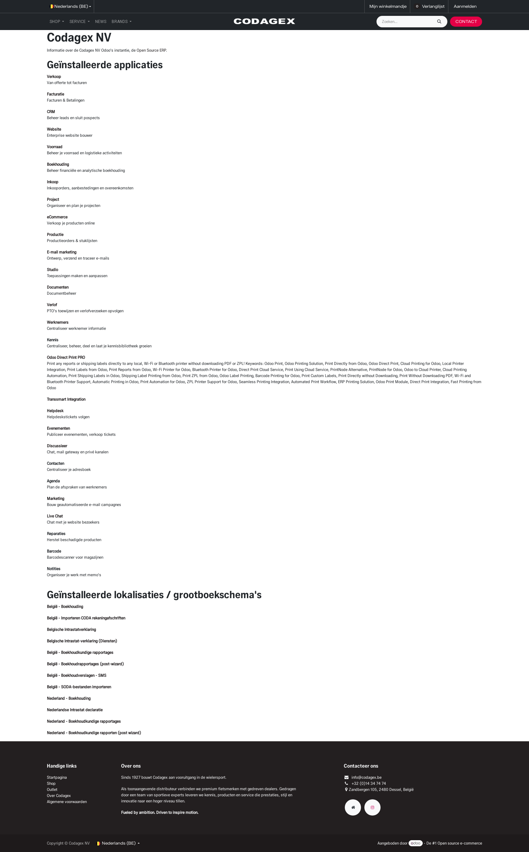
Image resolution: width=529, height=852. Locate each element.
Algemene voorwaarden (67, 801)
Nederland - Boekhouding (68, 698)
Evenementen (58, 428)
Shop (51, 783)
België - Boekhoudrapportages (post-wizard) (85, 663)
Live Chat (55, 515)
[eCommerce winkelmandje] (387, 6)
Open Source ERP (151, 50)
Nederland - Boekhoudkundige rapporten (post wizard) (94, 732)
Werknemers (57, 322)
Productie (55, 234)
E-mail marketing (61, 252)
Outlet (52, 789)
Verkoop (54, 76)
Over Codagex (59, 795)
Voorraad (54, 146)
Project (53, 199)
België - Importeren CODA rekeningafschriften (86, 617)
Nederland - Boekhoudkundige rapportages (84, 721)
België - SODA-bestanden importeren (79, 686)
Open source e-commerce (460, 843)
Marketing (55, 498)
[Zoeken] (441, 21)
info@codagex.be (367, 777)
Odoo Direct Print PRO (66, 357)
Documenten (57, 287)
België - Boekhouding (65, 606)
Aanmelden (465, 6)
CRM (51, 111)
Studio (52, 269)
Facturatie (55, 94)
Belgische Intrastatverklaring (71, 629)
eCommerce (57, 216)
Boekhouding (58, 164)
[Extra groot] (353, 807)
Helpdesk (55, 410)
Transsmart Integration (66, 399)
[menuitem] (57, 21)
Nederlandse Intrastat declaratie (75, 709)
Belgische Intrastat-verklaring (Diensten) (82, 640)
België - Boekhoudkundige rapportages (80, 652)
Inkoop (52, 181)
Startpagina (57, 777)
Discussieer (57, 445)
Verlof (52, 304)
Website (54, 129)
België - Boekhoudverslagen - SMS (76, 675)
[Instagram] (372, 807)
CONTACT (466, 21)
